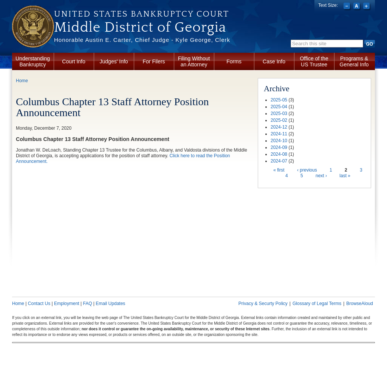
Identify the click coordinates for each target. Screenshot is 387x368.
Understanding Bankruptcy (32, 61)
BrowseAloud (359, 303)
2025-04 (279, 106)
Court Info (73, 61)
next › (321, 175)
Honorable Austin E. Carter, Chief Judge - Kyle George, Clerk (142, 40)
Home (22, 80)
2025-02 (279, 120)
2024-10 (279, 140)
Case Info (274, 61)
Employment (66, 303)
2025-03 (279, 113)
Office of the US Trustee (314, 61)
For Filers (154, 61)
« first (278, 170)
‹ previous (307, 170)
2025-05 (279, 100)
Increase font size (367, 7)
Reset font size (357, 7)
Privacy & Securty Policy (263, 303)
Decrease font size (347, 7)
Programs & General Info (354, 61)
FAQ (87, 303)
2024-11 (279, 133)
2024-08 (279, 154)
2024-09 (279, 147)
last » (344, 175)
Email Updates (110, 303)
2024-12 (279, 127)
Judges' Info (114, 61)
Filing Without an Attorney (194, 61)
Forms (233, 61)
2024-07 (279, 161)
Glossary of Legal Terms (317, 303)
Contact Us (39, 303)
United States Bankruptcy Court (141, 14)
